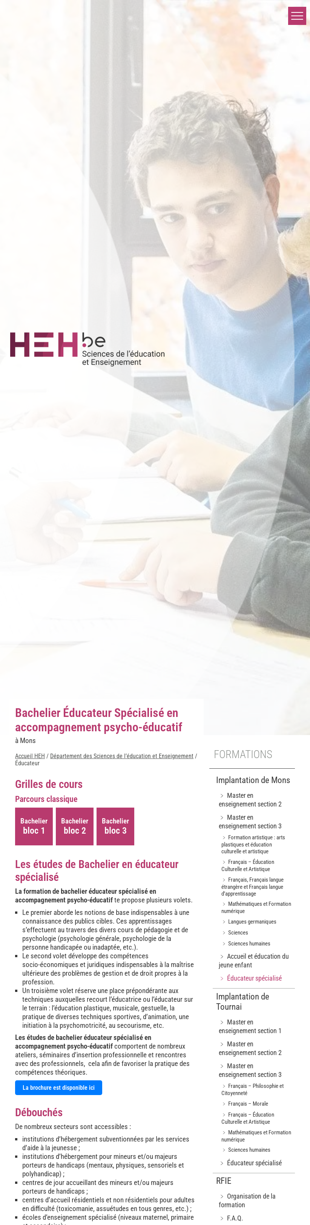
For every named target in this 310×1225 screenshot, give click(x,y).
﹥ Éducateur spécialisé (250, 978)
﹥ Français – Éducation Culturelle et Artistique (247, 866)
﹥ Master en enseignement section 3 (250, 821)
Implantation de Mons (253, 780)
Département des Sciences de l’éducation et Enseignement (121, 756)
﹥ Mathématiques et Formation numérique (256, 908)
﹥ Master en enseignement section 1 (250, 1026)
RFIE (223, 1181)
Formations (243, 754)
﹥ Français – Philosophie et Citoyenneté (252, 1090)
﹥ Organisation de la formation (247, 1200)
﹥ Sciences (234, 932)
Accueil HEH (30, 756)
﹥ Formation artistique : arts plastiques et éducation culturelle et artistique (253, 844)
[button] (297, 16)
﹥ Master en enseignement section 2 (250, 799)
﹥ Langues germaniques (248, 921)
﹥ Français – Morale (244, 1103)
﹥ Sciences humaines (245, 943)
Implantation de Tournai (242, 1002)
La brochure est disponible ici (59, 1087)
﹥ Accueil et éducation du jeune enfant (254, 960)
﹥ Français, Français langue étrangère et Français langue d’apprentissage (252, 886)
